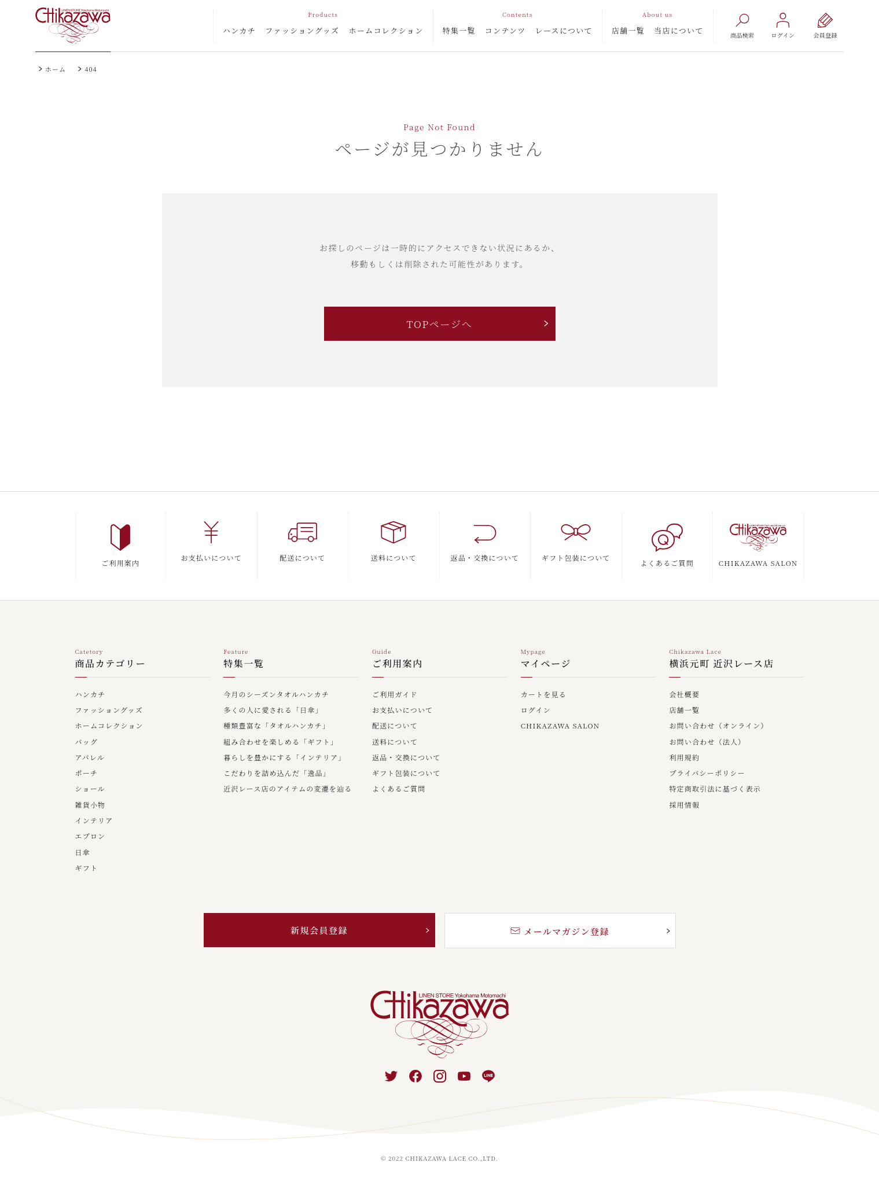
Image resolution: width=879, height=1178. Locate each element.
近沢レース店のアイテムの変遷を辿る (287, 780)
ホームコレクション (386, 30)
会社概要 (684, 686)
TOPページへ (439, 324)
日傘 (82, 844)
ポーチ (86, 764)
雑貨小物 (90, 796)
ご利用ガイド (395, 686)
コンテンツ (505, 30)
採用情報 (684, 796)
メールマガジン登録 (560, 922)
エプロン (90, 827)
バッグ (86, 733)
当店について (679, 30)
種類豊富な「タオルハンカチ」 (276, 717)
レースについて (564, 30)
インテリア (94, 812)
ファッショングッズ (302, 30)
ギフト (86, 859)
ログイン (536, 701)
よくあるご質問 (398, 780)
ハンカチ (239, 30)
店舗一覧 (628, 30)
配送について (395, 717)
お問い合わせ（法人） (707, 733)
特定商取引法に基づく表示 (714, 780)
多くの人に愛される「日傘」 (273, 701)
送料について (395, 733)
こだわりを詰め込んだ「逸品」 (276, 764)
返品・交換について (406, 749)
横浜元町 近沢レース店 (721, 655)
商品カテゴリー (110, 655)
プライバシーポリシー (707, 764)
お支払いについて (402, 701)
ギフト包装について (406, 764)
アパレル (90, 749)
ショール (90, 780)
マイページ (546, 655)
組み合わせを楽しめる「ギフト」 (280, 733)
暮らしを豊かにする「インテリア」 (284, 749)
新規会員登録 (319, 921)
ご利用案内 (397, 655)
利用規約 (684, 749)
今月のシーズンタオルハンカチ (276, 686)
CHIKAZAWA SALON (560, 717)
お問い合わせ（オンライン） (718, 717)
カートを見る (544, 686)
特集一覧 (459, 30)
